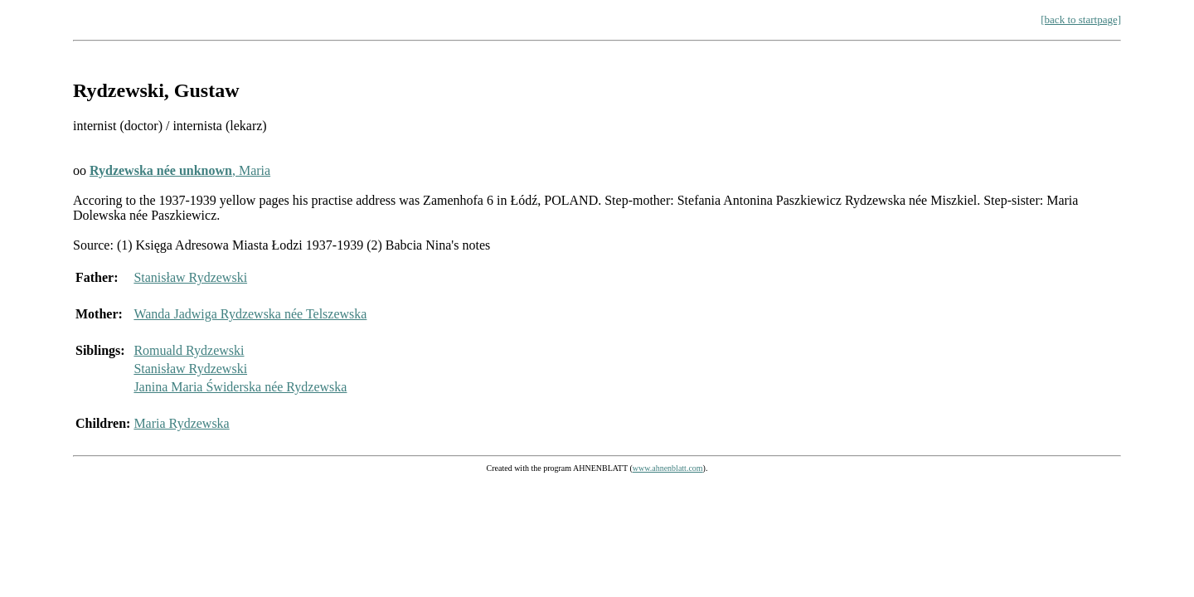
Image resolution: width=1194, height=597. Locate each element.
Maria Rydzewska (181, 423)
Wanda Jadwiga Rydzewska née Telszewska (249, 314)
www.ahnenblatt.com (668, 468)
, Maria (180, 170)
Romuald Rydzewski (188, 350)
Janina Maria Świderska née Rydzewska (240, 387)
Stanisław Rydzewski (190, 277)
